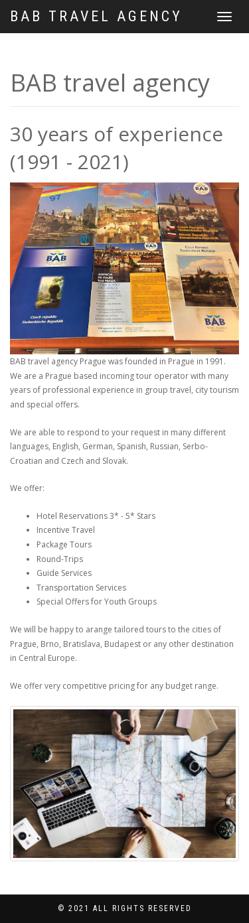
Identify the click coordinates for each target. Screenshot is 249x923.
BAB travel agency (96, 16)
